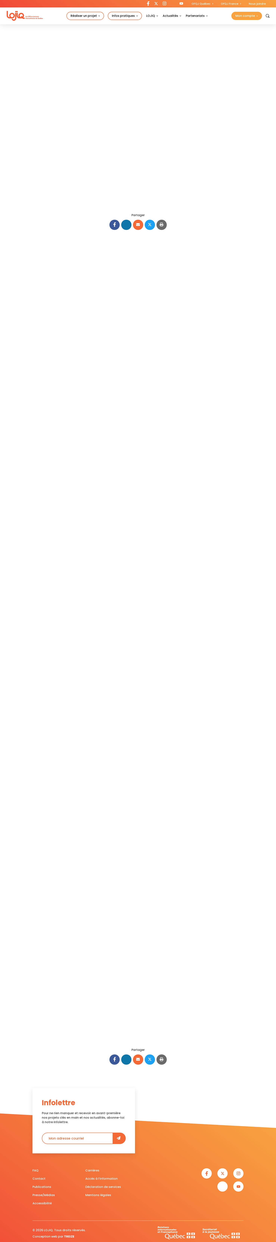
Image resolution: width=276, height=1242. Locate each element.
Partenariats (195, 16)
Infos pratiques (123, 16)
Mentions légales (98, 1194)
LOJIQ (150, 16)
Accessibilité (42, 1202)
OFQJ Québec (201, 4)
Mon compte (245, 16)
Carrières (92, 1170)
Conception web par (53, 1236)
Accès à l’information (101, 1178)
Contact (38, 1178)
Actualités (170, 16)
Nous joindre (257, 4)
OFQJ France (229, 4)
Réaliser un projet (84, 16)
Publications (41, 1186)
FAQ (35, 1170)
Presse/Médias (43, 1194)
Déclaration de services (103, 1186)
